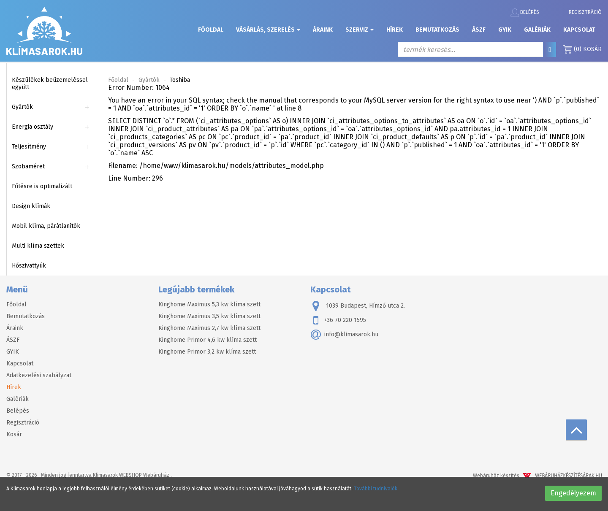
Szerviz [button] (359, 29)
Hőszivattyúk (29, 265)
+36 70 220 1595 (338, 320)
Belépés (524, 12)
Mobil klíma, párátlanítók (46, 226)
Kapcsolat (579, 29)
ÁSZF (479, 29)
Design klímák (31, 206)
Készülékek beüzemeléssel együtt (50, 83)
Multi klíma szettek (38, 245)
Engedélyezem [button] (573, 493)
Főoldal (210, 29)
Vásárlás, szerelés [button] (268, 29)
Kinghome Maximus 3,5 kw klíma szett (209, 316)
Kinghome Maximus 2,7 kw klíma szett (209, 328)
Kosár (582, 49)
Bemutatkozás (437, 29)
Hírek (394, 29)
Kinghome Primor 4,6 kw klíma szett (207, 339)
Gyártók (22, 107)
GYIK (504, 29)
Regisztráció (585, 12)
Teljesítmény (29, 146)
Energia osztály (32, 126)
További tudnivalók (375, 489)
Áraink (323, 29)
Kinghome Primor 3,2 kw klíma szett (207, 351)
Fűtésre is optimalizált (42, 186)
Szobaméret (28, 166)
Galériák (537, 29)
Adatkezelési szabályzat (38, 375)
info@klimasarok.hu (344, 335)
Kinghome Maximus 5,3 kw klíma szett (209, 304)
